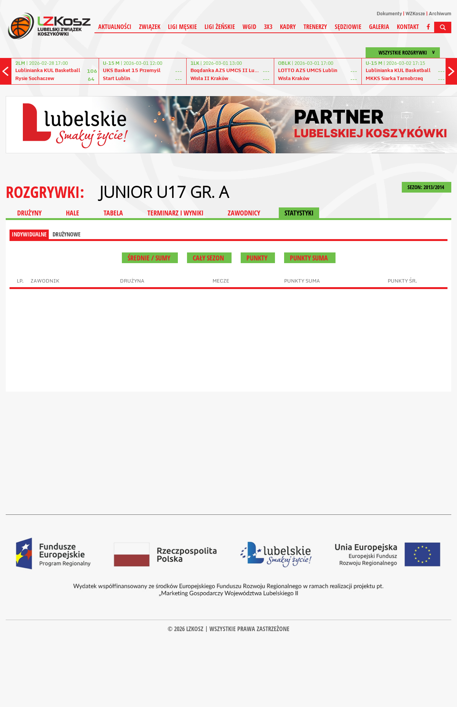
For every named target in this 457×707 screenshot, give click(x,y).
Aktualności (114, 26)
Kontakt (408, 26)
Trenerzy (315, 26)
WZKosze (415, 13)
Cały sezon (209, 257)
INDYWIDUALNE (29, 234)
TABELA (113, 212)
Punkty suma (310, 257)
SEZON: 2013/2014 (426, 187)
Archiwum (440, 13)
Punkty (257, 257)
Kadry (288, 26)
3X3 (268, 26)
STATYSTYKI (298, 212)
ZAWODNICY (244, 212)
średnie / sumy (150, 257)
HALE (72, 212)
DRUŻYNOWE (66, 234)
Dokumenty (389, 13)
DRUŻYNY (29, 212)
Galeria (379, 26)
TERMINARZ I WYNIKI (175, 212)
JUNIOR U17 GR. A (163, 192)
